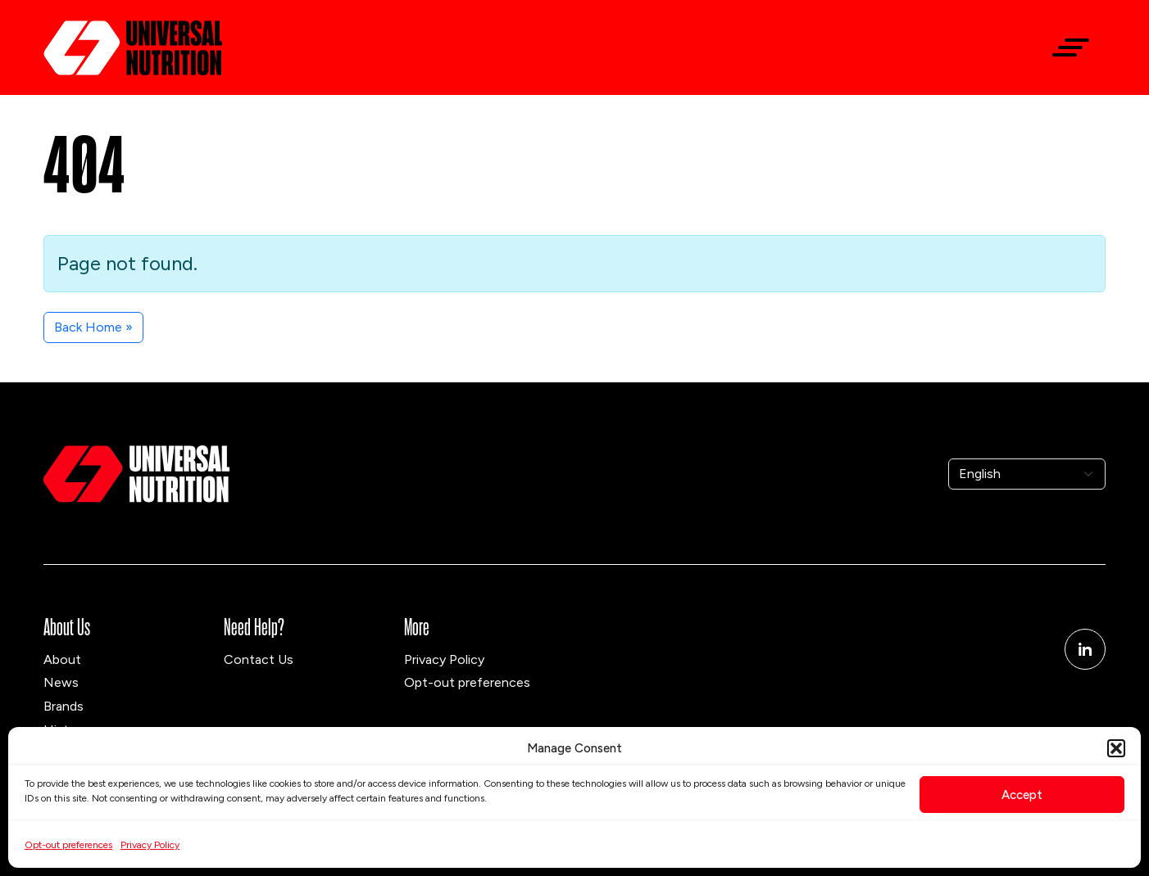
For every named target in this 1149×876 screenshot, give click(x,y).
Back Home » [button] (93, 327)
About (62, 659)
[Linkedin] (1085, 649)
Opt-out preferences (68, 845)
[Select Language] (1027, 474)
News (61, 682)
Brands (63, 706)
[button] (1116, 748)
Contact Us (258, 659)
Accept (1021, 795)
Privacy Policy (149, 845)
